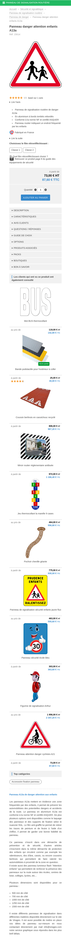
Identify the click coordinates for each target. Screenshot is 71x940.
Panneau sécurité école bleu (35, 658)
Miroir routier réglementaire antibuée (35, 465)
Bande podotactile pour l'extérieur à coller (35, 369)
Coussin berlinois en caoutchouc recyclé (35, 417)
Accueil (12, 9)
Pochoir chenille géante (35, 561)
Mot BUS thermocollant (35, 321)
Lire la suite (17, 138)
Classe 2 (29, 150)
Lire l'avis (15, 102)
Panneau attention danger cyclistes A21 (35, 754)
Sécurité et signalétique (31, 9)
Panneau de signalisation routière (25, 13)
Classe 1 (15, 150)
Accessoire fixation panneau (25, 781)
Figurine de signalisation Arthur (35, 706)
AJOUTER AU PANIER (35, 197)
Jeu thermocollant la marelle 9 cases (35, 513)
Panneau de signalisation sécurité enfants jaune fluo (35, 609)
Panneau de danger (19, 17)
